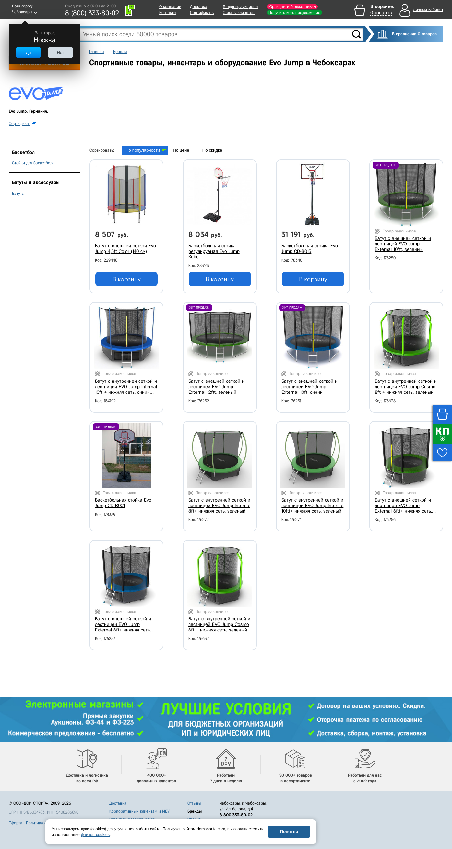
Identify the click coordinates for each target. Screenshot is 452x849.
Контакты (167, 12)
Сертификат (19, 123)
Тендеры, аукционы (240, 7)
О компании (170, 7)
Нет (60, 52)
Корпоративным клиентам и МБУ (139, 811)
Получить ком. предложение (294, 12)
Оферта (15, 823)
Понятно (289, 831)
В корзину (127, 279)
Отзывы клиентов (239, 12)
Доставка (198, 7)
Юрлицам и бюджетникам (292, 7)
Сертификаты (202, 12)
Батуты (18, 193)
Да (28, 52)
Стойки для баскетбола (33, 163)
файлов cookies (95, 834)
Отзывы (194, 803)
